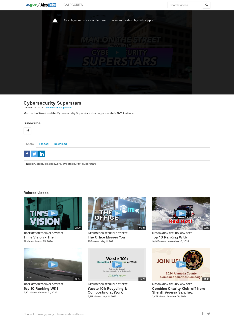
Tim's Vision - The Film (43, 237)
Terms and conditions (70, 314)
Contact (29, 314)
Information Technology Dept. (44, 233)
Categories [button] (75, 5)
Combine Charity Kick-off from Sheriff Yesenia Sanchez (178, 291)
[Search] (206, 5)
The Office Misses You (106, 237)
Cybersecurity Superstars (58, 107)
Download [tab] (60, 143)
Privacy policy (45, 314)
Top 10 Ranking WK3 (41, 289)
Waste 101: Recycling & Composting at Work (107, 291)
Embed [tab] (43, 143)
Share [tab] (30, 143)
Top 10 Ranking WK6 (169, 237)
